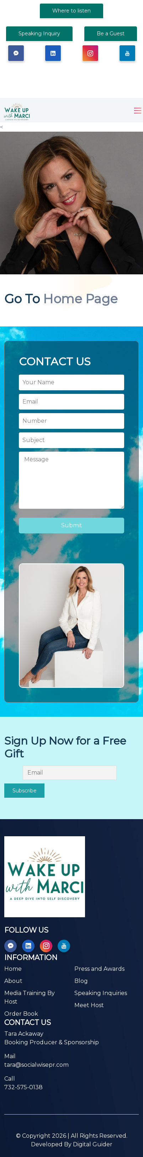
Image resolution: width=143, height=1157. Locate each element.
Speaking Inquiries (100, 993)
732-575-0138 (23, 1087)
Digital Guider (92, 1144)
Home (13, 968)
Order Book (21, 1013)
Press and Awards (99, 968)
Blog (81, 981)
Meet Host (89, 1005)
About (13, 981)
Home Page (80, 298)
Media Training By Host (29, 997)
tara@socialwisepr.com (36, 1064)
